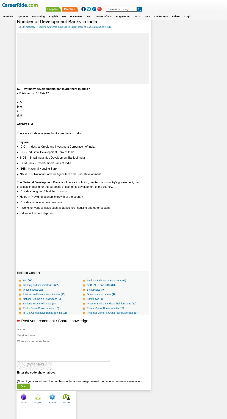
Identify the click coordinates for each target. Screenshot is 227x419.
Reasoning (38, 12)
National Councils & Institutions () (42, 299)
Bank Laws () (95, 299)
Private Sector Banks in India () (105, 308)
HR (88, 12)
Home (20, 27)
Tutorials (187, 27)
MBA (147, 12)
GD (64, 12)
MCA (137, 12)
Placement (76, 12)
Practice (152, 4)
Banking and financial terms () (41, 285)
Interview (8, 12)
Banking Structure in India (99, 27)
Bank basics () (96, 289)
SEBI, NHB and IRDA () (101, 285)
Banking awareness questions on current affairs (61, 27)
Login (187, 12)
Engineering (123, 12)
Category (30, 27)
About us (81, 397)
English (53, 12)
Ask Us (126, 397)
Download (201, 27)
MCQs (158, 27)
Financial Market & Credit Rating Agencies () (112, 312)
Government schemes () (101, 294)
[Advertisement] (83, 58)
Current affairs (103, 12)
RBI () (27, 280)
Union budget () (33, 289)
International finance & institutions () (44, 294)
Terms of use (112, 397)
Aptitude (23, 12)
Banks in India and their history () (106, 280)
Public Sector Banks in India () (41, 308)
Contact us (95, 397)
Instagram (152, 397)
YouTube (138, 397)
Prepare (135, 4)
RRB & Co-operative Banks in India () (45, 312)
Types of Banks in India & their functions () (111, 303)
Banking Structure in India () (40, 303)
